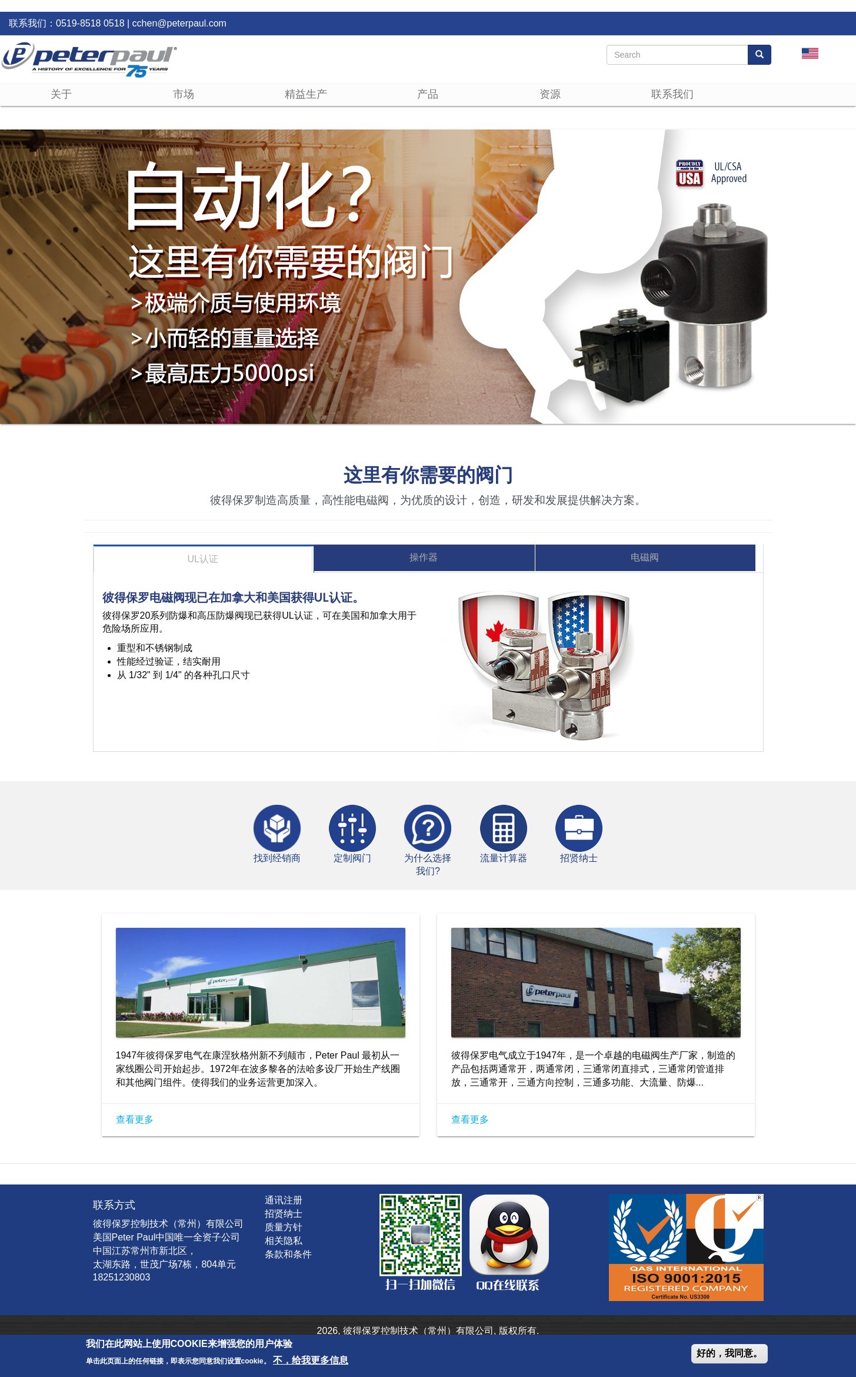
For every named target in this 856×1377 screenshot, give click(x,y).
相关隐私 (283, 1241)
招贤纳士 (283, 1214)
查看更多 (135, 1119)
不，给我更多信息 (310, 1360)
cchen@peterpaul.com (179, 23)
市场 (183, 94)
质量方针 (283, 1227)
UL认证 (203, 559)
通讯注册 (283, 1200)
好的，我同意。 (729, 1353)
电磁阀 (645, 557)
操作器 (423, 557)
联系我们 (672, 94)
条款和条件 (288, 1254)
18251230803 (122, 1277)
